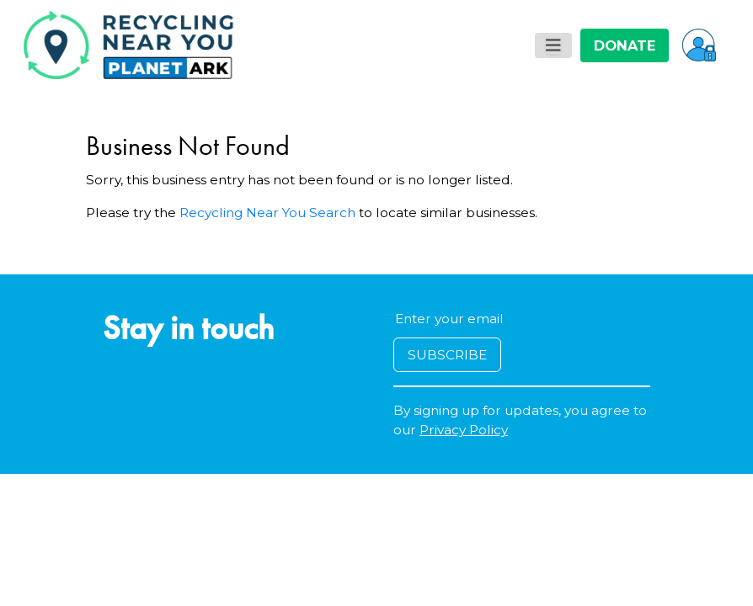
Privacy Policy (463, 430)
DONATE (624, 45)
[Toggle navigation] (553, 45)
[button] (699, 44)
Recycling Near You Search (267, 213)
